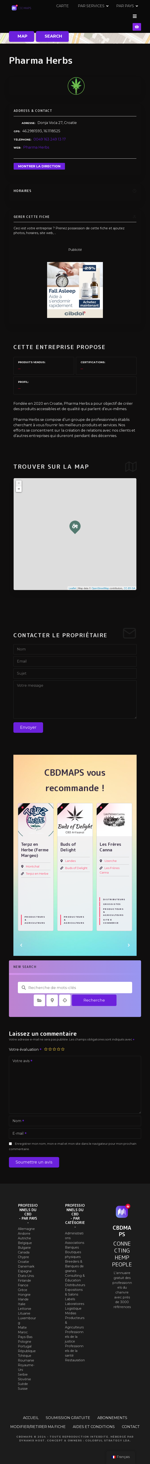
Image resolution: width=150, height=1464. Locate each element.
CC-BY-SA (129, 584)
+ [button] (19, 479)
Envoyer (28, 723)
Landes (70, 857)
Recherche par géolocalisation (64, 996)
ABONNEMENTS (112, 1414)
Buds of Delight (76, 864)
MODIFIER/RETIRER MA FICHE (38, 1423)
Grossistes (112, 900)
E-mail (18, 1130)
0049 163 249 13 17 (49, 135)
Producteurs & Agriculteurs (35, 916)
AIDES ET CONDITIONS (94, 1423)
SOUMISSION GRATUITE (68, 1414)
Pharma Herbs (36, 143)
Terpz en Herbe (37, 870)
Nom (17, 1117)
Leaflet (72, 584)
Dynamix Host (32, 1436)
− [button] (19, 485)
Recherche (94, 996)
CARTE (105, 14)
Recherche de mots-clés (23, 984)
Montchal (32, 862)
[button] (21, 941)
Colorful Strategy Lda (107, 1436)
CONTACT (131, 1423)
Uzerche (110, 857)
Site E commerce (111, 917)
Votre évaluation (25, 1046)
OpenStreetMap (100, 584)
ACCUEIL (31, 1414)
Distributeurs (114, 895)
